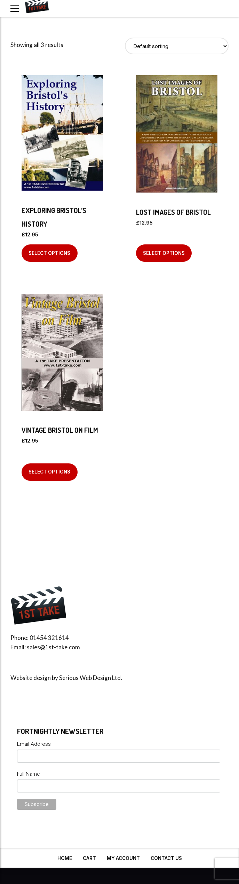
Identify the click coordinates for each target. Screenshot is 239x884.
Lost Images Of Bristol (173, 212)
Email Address (34, 744)
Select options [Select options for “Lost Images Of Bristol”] (164, 253)
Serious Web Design (85, 677)
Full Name (28, 773)
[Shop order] (177, 46)
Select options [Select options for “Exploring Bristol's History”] (49, 253)
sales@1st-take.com (53, 647)
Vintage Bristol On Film (60, 430)
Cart (89, 858)
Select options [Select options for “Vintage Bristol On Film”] (49, 472)
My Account (123, 858)
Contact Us (166, 858)
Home (64, 858)
